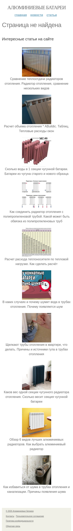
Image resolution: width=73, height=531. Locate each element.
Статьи (52, 15)
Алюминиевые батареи (36, 7)
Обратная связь (13, 526)
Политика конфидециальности (19, 521)
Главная (21, 15)
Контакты (10, 516)
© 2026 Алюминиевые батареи (20, 511)
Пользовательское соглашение (30, 516)
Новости (36, 15)
